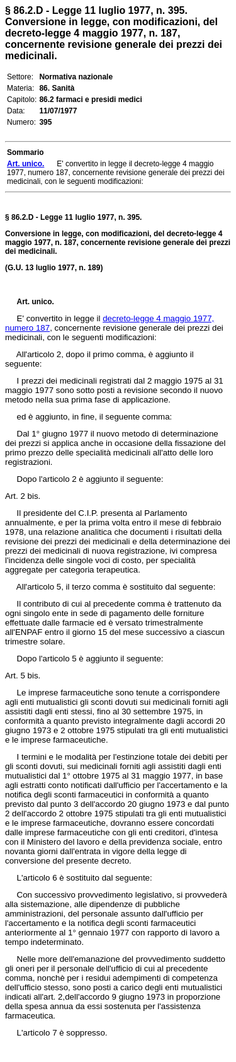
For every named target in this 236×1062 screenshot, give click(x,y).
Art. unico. (35, 301)
